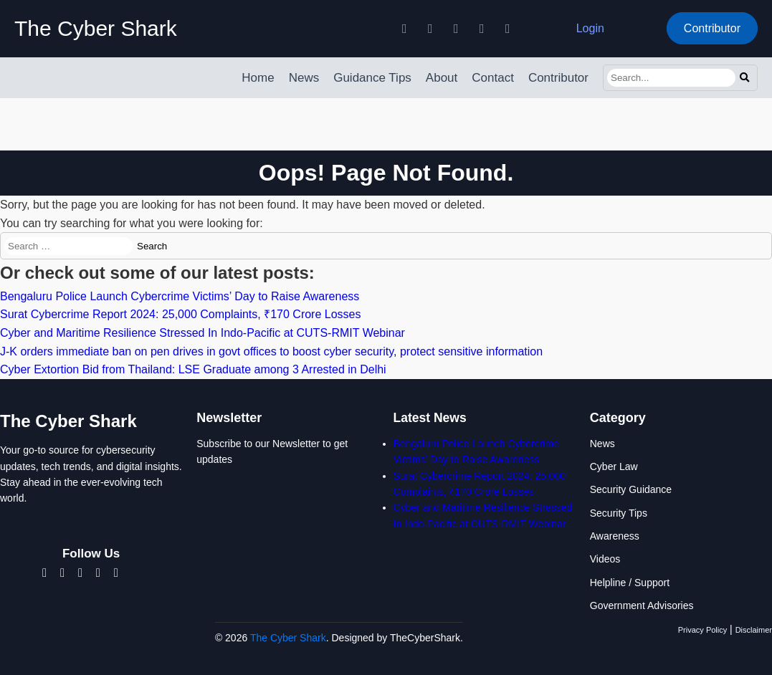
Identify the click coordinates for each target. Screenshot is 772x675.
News (304, 78)
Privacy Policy (702, 630)
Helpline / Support (629, 582)
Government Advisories (642, 605)
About (441, 78)
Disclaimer (753, 630)
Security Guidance (631, 489)
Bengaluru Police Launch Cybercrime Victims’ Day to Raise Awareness (179, 296)
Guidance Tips (372, 78)
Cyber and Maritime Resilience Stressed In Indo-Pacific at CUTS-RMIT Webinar (202, 333)
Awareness (614, 536)
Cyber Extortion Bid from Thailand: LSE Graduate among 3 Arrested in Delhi (193, 369)
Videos (605, 559)
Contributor (712, 28)
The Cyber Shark (95, 28)
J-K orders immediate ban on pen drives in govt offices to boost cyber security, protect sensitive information (271, 351)
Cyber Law (614, 466)
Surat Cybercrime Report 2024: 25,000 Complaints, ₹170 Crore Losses (180, 314)
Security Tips (618, 513)
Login (590, 28)
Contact (493, 78)
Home (258, 78)
